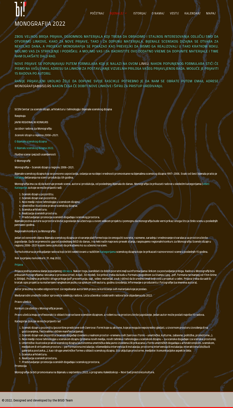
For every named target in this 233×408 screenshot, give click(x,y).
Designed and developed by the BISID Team (43, 400)
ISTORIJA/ (139, 13)
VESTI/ (174, 13)
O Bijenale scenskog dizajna (31, 141)
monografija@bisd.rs (33, 86)
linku (144, 64)
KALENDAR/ (192, 13)
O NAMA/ (158, 13)
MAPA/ (211, 13)
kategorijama (108, 252)
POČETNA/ (97, 13)
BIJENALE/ (118, 13)
